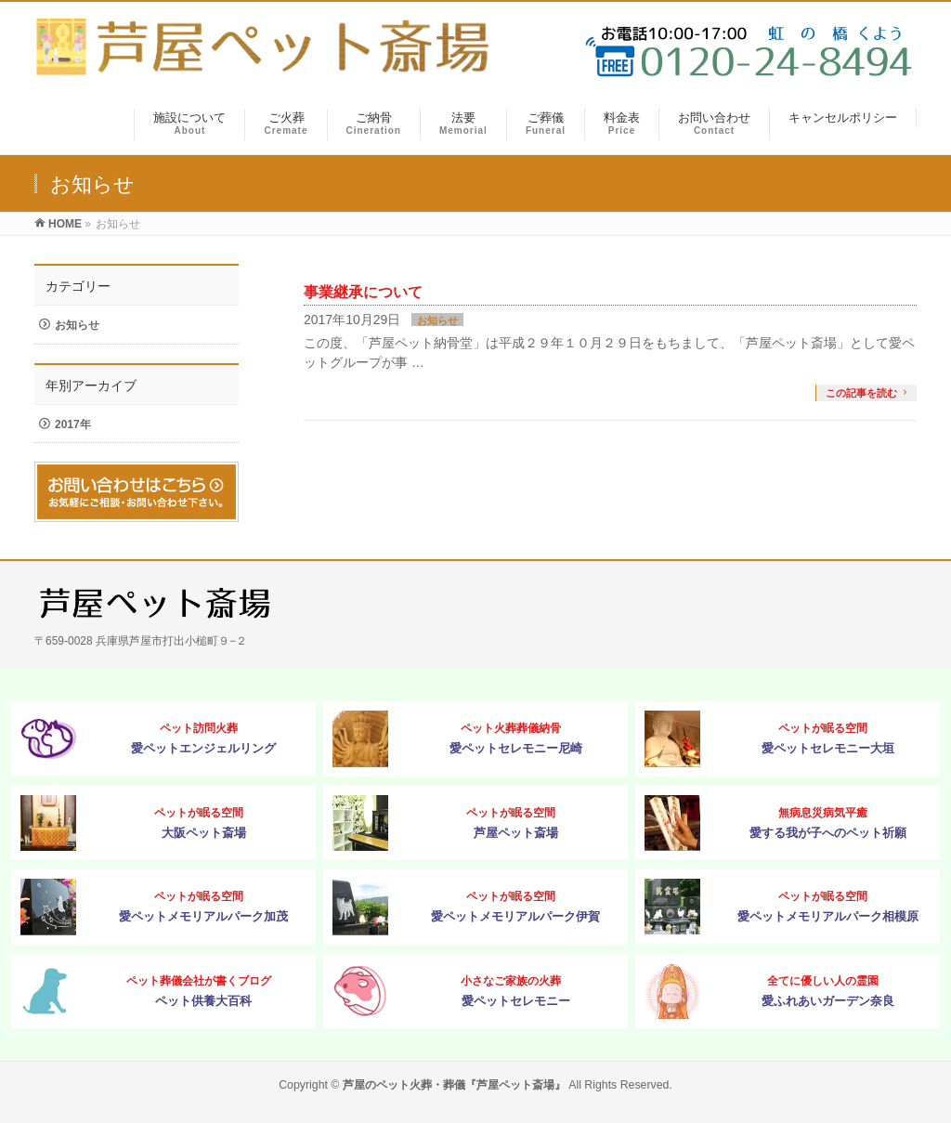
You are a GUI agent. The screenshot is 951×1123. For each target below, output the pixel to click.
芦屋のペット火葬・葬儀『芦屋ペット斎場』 (454, 1084)
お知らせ (437, 320)
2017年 (73, 424)
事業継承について (363, 292)
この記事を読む (861, 392)
